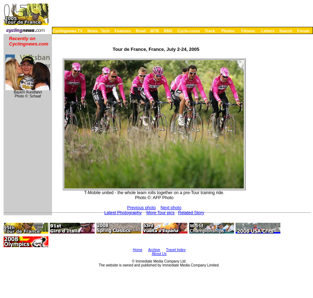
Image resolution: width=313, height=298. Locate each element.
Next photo (171, 207)
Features (123, 31)
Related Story (191, 212)
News (92, 31)
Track (210, 31)
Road (141, 31)
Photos (227, 31)
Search (286, 31)
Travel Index (176, 250)
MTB (155, 31)
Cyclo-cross (188, 31)
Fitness (248, 31)
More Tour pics (160, 212)
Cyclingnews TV (67, 31)
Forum (303, 31)
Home (137, 250)
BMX (168, 31)
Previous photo (141, 207)
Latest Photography (123, 212)
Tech (105, 31)
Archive (154, 250)
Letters (268, 31)
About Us (159, 254)
